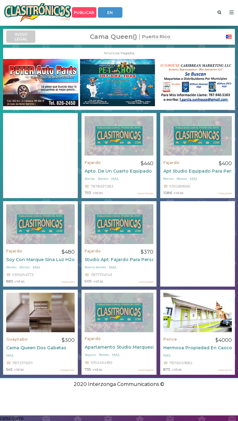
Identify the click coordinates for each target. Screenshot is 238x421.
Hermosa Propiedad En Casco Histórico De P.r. (197, 348)
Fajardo (93, 162)
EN (110, 12)
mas (114, 179)
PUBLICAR (84, 12)
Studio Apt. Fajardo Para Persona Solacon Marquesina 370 (119, 259)
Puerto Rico (156, 36)
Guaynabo (17, 339)
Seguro (90, 355)
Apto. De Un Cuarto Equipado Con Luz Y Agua (119, 171)
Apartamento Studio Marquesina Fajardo (119, 347)
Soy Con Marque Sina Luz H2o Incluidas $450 (40, 259)
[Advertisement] (40, 155)
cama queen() (113, 36)
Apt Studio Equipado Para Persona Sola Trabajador (197, 171)
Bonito (90, 179)
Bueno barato (95, 267)
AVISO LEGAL (21, 36)
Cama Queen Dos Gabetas (36, 348)
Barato (103, 179)
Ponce (170, 339)
